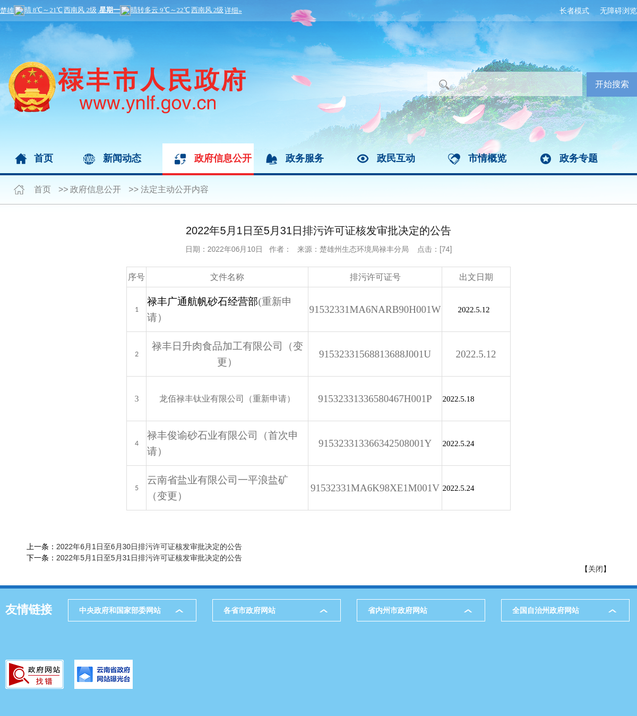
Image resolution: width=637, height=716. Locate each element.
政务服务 (305, 158)
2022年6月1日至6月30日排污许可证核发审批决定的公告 (149, 546)
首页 (43, 158)
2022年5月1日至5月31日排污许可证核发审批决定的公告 (149, 557)
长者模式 (574, 10)
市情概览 (487, 158)
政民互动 (396, 158)
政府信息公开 (223, 158)
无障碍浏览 (618, 10)
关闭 (595, 569)
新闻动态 (122, 158)
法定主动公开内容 (175, 189)
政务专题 (578, 158)
